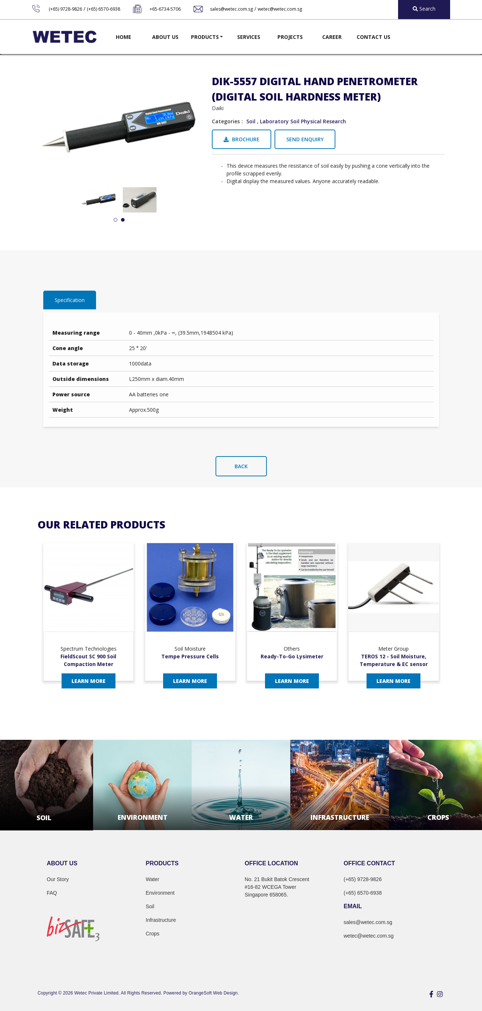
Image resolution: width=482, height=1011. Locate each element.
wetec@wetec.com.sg (280, 9)
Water (152, 879)
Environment (160, 893)
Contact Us (373, 36)
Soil (250, 121)
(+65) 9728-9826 (65, 9)
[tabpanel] (98, 199)
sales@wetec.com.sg (231, 9)
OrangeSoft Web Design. (214, 993)
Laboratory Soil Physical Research (303, 121)
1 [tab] (115, 220)
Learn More (88, 680)
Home (123, 36)
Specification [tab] (70, 300)
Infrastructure (161, 920)
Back (241, 466)
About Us (165, 36)
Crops (152, 934)
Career (332, 36)
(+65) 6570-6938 (103, 9)
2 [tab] (122, 220)
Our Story (58, 879)
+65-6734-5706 (165, 9)
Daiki (218, 108)
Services (248, 36)
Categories (226, 121)
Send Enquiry (305, 139)
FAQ (52, 893)
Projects (290, 36)
